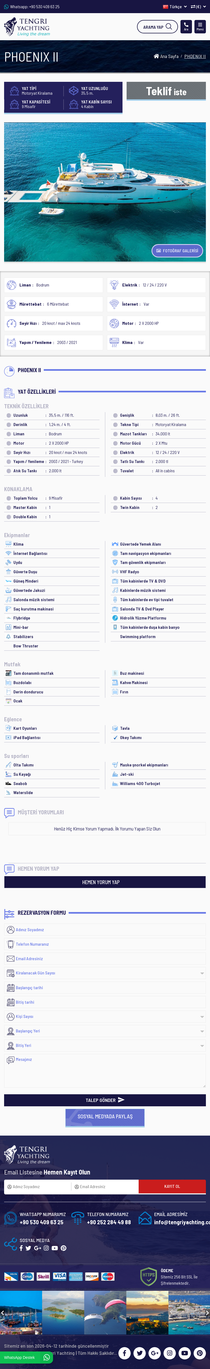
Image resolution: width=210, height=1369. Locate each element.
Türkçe (175, 6)
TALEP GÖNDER (105, 1100)
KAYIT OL (172, 1186)
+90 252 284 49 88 (109, 1222)
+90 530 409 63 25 (44, 6)
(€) (198, 6)
